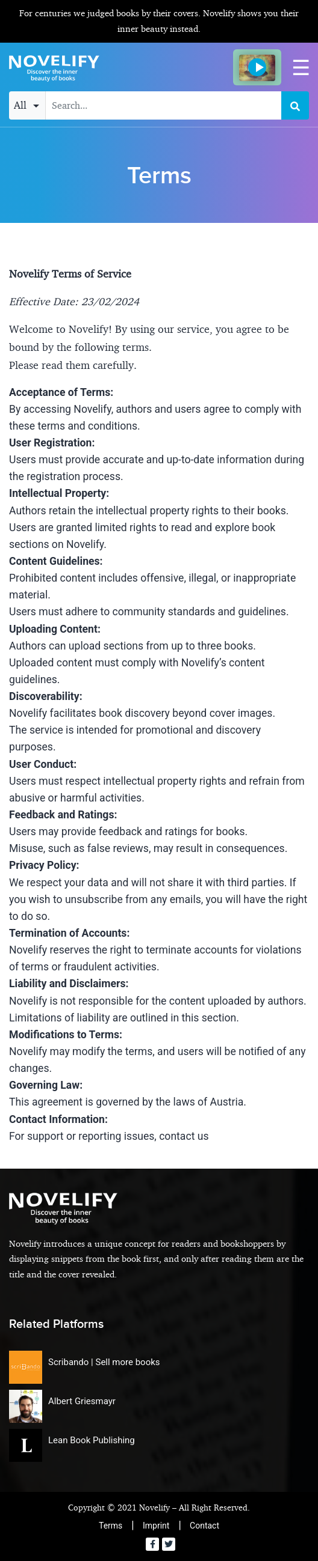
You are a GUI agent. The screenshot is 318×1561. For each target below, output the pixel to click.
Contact (204, 1525)
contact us (183, 1136)
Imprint (156, 1525)
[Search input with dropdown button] (164, 105)
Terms (110, 1525)
